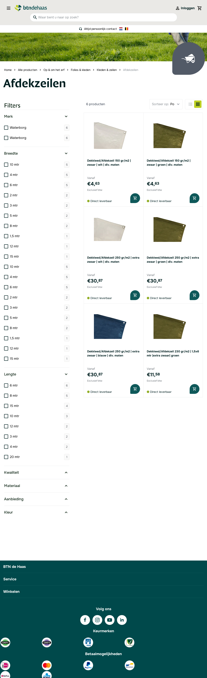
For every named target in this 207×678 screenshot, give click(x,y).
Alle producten (27, 70)
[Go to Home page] (31, 8)
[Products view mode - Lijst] (190, 104)
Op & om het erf (54, 70)
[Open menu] (10, 8)
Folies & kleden (80, 70)
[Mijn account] (185, 8)
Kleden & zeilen (107, 70)
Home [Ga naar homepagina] (8, 70)
